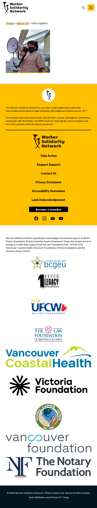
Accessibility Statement (48, 191)
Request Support (48, 164)
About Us (22, 23)
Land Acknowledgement (48, 199)
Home (10, 23)
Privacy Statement (48, 182)
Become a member (48, 209)
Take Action (48, 155)
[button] (91, 7)
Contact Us (48, 173)
